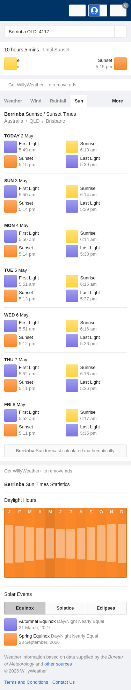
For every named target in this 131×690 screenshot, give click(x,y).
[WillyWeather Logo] (15, 10)
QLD (34, 121)
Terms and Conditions (26, 682)
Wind (36, 101)
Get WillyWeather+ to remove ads (42, 84)
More (117, 101)
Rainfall (58, 101)
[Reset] (108, 31)
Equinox (25, 608)
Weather (13, 101)
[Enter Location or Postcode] (65, 31)
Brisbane (55, 121)
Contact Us (63, 682)
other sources (58, 664)
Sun (79, 101)
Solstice (65, 608)
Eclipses (106, 608)
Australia (13, 121)
